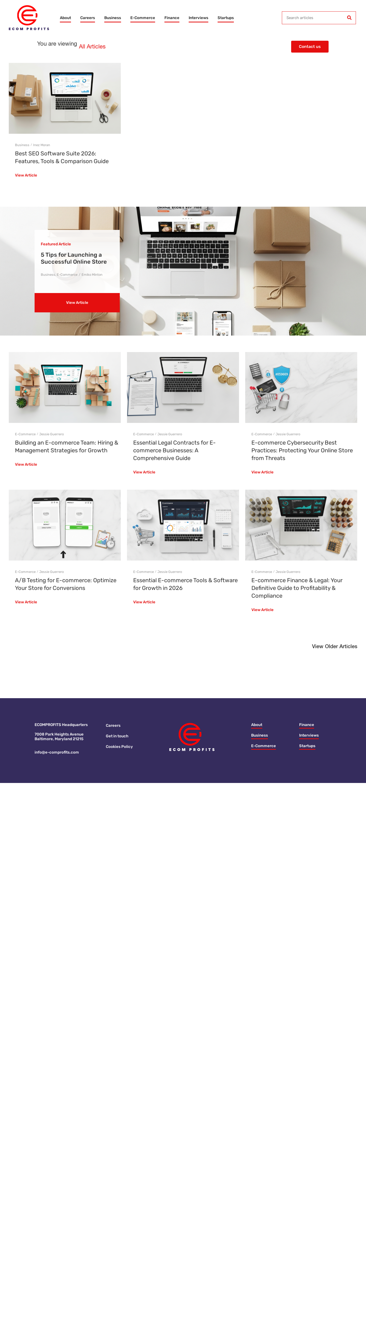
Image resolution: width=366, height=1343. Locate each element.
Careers (87, 17)
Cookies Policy (119, 746)
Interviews (198, 17)
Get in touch (117, 736)
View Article (26, 175)
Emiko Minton (92, 275)
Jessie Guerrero (51, 434)
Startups (226, 17)
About (65, 17)
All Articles (92, 47)
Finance (171, 17)
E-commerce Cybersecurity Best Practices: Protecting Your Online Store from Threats (302, 450)
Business (112, 17)
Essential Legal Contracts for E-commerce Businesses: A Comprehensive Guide (174, 450)
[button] (334, 648)
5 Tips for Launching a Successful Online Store (74, 258)
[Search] (349, 18)
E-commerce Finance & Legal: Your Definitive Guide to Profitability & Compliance (297, 588)
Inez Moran (41, 145)
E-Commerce (142, 17)
